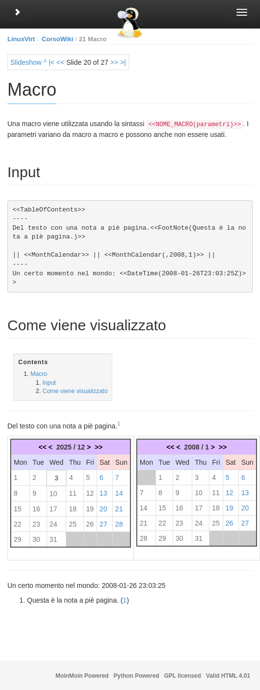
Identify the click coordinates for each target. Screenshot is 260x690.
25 (73, 523)
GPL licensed (182, 675)
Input (49, 381)
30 (36, 538)
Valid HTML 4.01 (228, 675)
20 (103, 508)
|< (51, 62)
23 (36, 523)
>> (114, 62)
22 (18, 523)
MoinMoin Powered (81, 675)
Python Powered (136, 675)
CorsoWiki (57, 39)
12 (90, 492)
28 (119, 523)
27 (103, 523)
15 (18, 508)
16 (36, 508)
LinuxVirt (21, 39)
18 (73, 508)
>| (123, 62)
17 (53, 508)
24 (53, 523)
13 (103, 492)
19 (90, 508)
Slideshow (26, 62)
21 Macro (92, 39)
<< (60, 62)
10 (53, 493)
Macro (38, 373)
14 (119, 492)
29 (18, 538)
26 (90, 523)
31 (53, 538)
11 (73, 492)
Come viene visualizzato (75, 390)
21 (119, 508)
